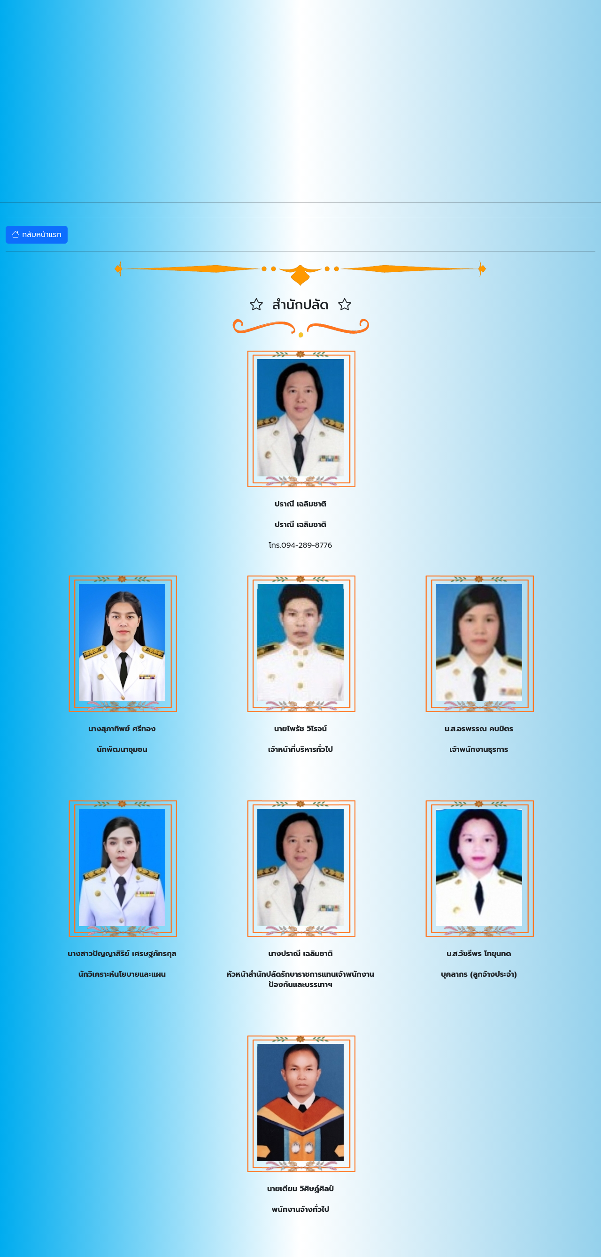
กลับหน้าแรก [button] (37, 234)
